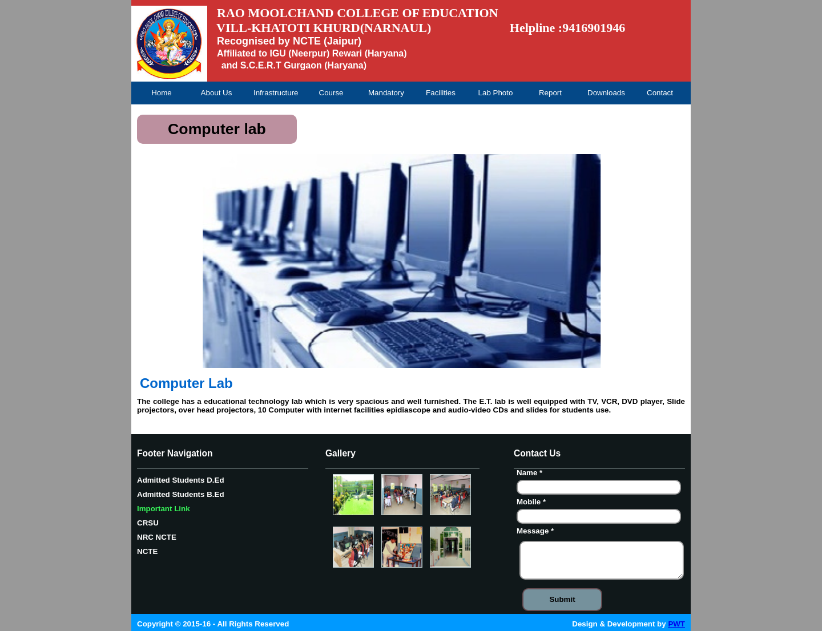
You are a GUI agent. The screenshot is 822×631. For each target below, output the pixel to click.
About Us (216, 92)
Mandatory (386, 92)
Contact (660, 92)
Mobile (533, 503)
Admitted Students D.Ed (180, 480)
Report (550, 92)
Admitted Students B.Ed (180, 494)
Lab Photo (495, 92)
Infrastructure (275, 92)
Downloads (606, 92)
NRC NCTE (156, 537)
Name (531, 474)
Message (537, 532)
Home (161, 92)
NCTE (147, 551)
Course (331, 92)
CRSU (148, 523)
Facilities (441, 92)
